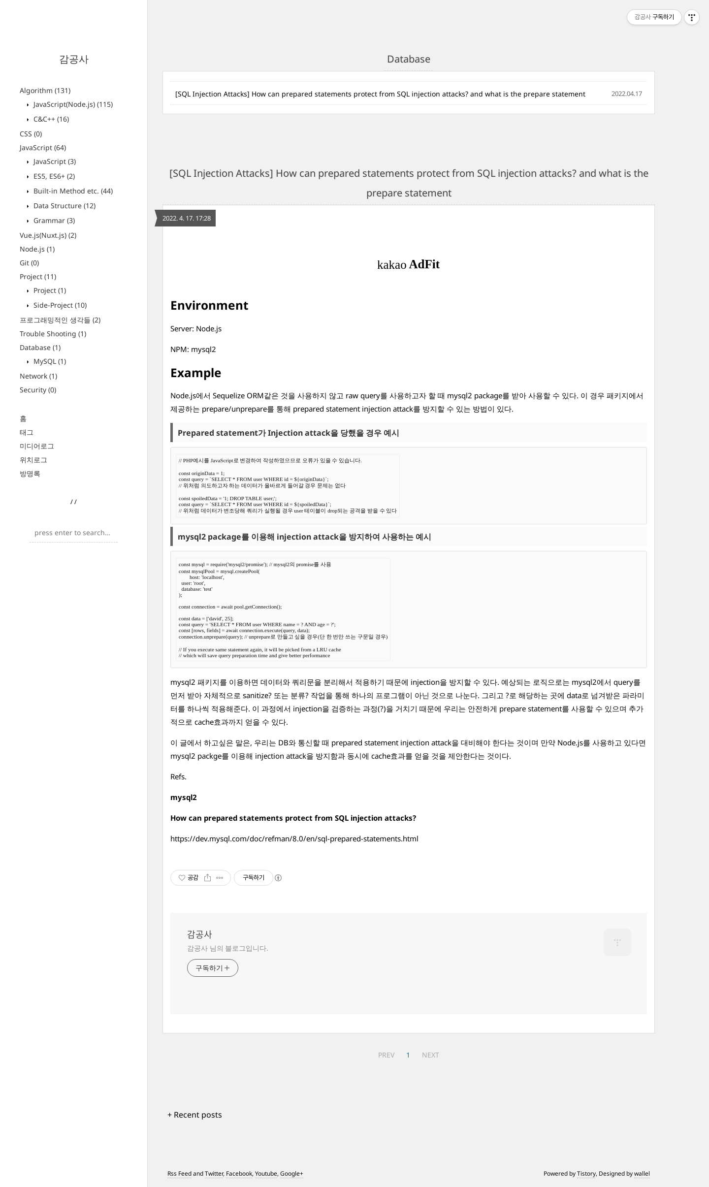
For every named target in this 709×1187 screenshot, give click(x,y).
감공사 (74, 58)
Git (29, 262)
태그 (26, 432)
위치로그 (33, 459)
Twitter (214, 1173)
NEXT (430, 1054)
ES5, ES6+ (53, 176)
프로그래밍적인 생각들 (60, 319)
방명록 (30, 473)
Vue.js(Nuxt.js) (48, 235)
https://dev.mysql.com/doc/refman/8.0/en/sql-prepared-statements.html (294, 838)
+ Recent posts (194, 1114)
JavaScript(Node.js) (72, 104)
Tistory (586, 1173)
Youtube (266, 1173)
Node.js (37, 249)
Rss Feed (179, 1173)
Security (38, 389)
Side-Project (59, 305)
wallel (642, 1173)
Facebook (239, 1173)
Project (38, 276)
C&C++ (50, 119)
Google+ (291, 1173)
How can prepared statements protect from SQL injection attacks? (293, 818)
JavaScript (43, 147)
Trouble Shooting (53, 333)
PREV (386, 1054)
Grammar (53, 220)
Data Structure (64, 205)
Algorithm (45, 90)
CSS (31, 133)
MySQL (49, 361)
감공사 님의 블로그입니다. (227, 948)
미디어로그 (37, 445)
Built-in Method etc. (72, 190)
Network (38, 376)
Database (40, 347)
